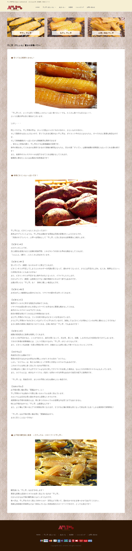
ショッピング (80, 7)
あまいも (63, 535)
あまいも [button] (62, 7)
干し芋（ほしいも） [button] (49, 7)
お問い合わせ (91, 7)
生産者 (71, 7)
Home (38, 7)
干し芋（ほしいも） (50, 535)
